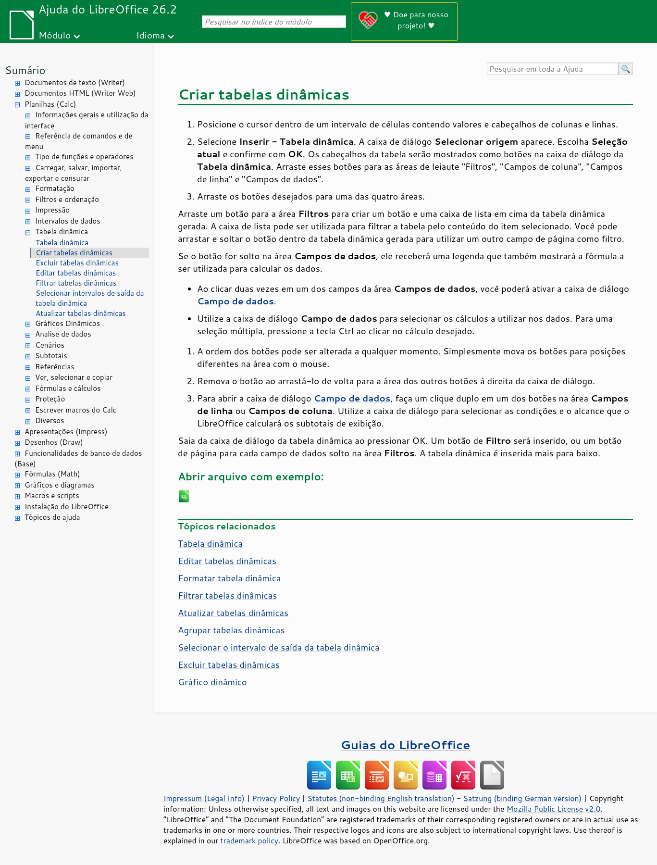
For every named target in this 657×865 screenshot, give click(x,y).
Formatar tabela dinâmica (229, 578)
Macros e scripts (52, 495)
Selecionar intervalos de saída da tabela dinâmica (90, 298)
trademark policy (249, 840)
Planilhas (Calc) (50, 104)
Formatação (54, 188)
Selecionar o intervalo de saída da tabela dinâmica (279, 647)
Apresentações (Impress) (66, 431)
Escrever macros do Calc (75, 410)
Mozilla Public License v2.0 (554, 808)
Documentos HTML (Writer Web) (80, 93)
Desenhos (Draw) (54, 442)
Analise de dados (63, 334)
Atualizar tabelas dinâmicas (81, 313)
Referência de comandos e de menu (79, 141)
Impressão (52, 210)
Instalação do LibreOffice (67, 506)
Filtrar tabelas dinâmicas (76, 283)
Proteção (50, 399)
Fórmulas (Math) (52, 474)
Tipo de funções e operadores (84, 156)
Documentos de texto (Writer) (75, 82)
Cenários (49, 345)
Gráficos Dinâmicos (67, 323)
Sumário (25, 70)
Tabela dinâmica (61, 231)
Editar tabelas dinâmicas (76, 273)
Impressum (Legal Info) (204, 798)
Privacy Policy (276, 798)
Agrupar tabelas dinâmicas (231, 630)
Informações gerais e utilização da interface (86, 120)
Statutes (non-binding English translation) (380, 798)
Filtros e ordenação (67, 199)
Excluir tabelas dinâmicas (77, 263)
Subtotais (51, 356)
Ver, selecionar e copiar (73, 377)
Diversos (49, 420)
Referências (54, 367)
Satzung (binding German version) (522, 798)
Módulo (54, 34)
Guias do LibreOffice (406, 744)
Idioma (150, 34)
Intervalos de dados (67, 221)
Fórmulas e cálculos (68, 388)
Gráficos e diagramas (60, 485)
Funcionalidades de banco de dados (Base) (78, 458)
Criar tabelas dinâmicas (74, 253)
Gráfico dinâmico (212, 682)
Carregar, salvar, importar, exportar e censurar (73, 173)
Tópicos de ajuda (52, 517)
